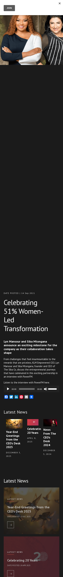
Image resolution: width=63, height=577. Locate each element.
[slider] (27, 389)
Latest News (15, 499)
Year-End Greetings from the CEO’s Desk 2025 (28, 509)
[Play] (8, 389)
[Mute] (45, 389)
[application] (31, 389)
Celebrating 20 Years (22, 560)
